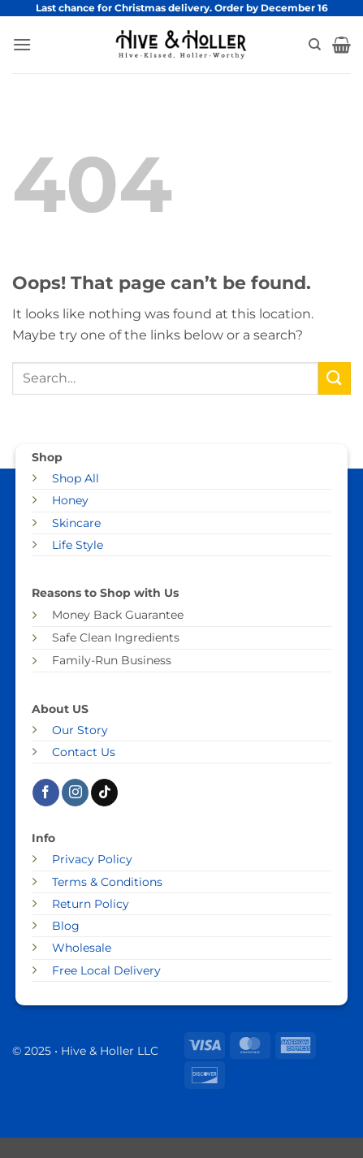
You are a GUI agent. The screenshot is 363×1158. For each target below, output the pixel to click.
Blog (66, 925)
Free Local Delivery (106, 970)
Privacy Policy (92, 859)
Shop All (75, 478)
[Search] (315, 44)
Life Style (77, 545)
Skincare (76, 523)
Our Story (80, 730)
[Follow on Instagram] (75, 792)
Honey (70, 500)
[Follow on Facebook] (45, 792)
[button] (22, 44)
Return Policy (90, 904)
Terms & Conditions (107, 882)
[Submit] (334, 378)
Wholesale (81, 947)
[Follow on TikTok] (104, 792)
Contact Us (83, 752)
